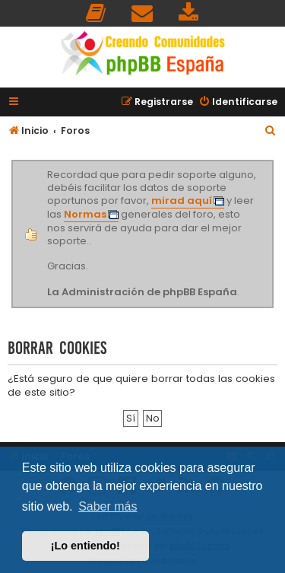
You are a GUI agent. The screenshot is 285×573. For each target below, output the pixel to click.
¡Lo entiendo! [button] (85, 546)
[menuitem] (96, 13)
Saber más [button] (107, 506)
